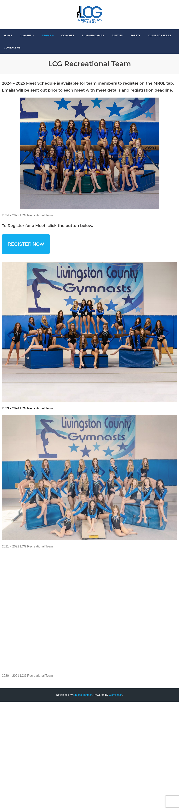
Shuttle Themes (82, 694)
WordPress (115, 694)
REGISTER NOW (26, 244)
